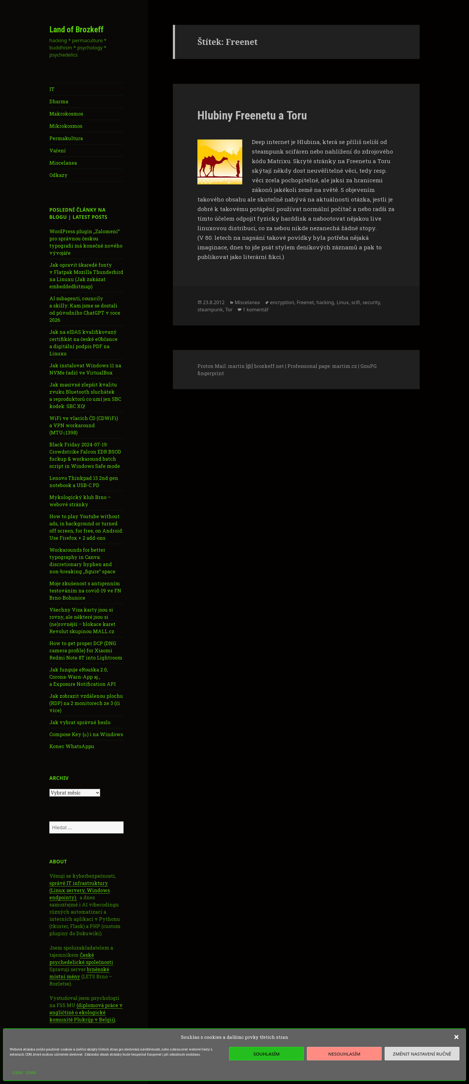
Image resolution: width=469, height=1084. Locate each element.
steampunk (210, 309)
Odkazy (58, 175)
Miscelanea (63, 163)
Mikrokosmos (65, 126)
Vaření (57, 150)
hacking (325, 302)
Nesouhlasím (344, 1054)
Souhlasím (266, 1054)
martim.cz (344, 366)
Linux (342, 302)
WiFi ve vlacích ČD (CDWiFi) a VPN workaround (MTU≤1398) (83, 425)
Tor (228, 309)
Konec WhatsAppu (71, 746)
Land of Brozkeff (76, 29)
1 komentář (256, 309)
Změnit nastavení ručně (422, 1054)
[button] (456, 1037)
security (371, 302)
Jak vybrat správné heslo (79, 722)
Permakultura (66, 138)
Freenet (305, 302)
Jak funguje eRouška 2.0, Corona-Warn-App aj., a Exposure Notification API (82, 676)
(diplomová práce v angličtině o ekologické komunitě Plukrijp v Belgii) (86, 1012)
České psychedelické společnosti (81, 958)
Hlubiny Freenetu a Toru (252, 115)
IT (51, 89)
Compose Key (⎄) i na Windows (86, 734)
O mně (18, 1072)
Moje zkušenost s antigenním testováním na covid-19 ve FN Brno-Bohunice (85, 590)
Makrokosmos (66, 113)
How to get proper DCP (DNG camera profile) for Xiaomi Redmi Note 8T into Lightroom (85, 650)
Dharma (58, 101)
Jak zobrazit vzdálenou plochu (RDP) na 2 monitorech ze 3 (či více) (86, 703)
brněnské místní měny (79, 973)
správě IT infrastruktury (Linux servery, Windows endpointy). (79, 890)
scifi (355, 302)
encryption (282, 302)
